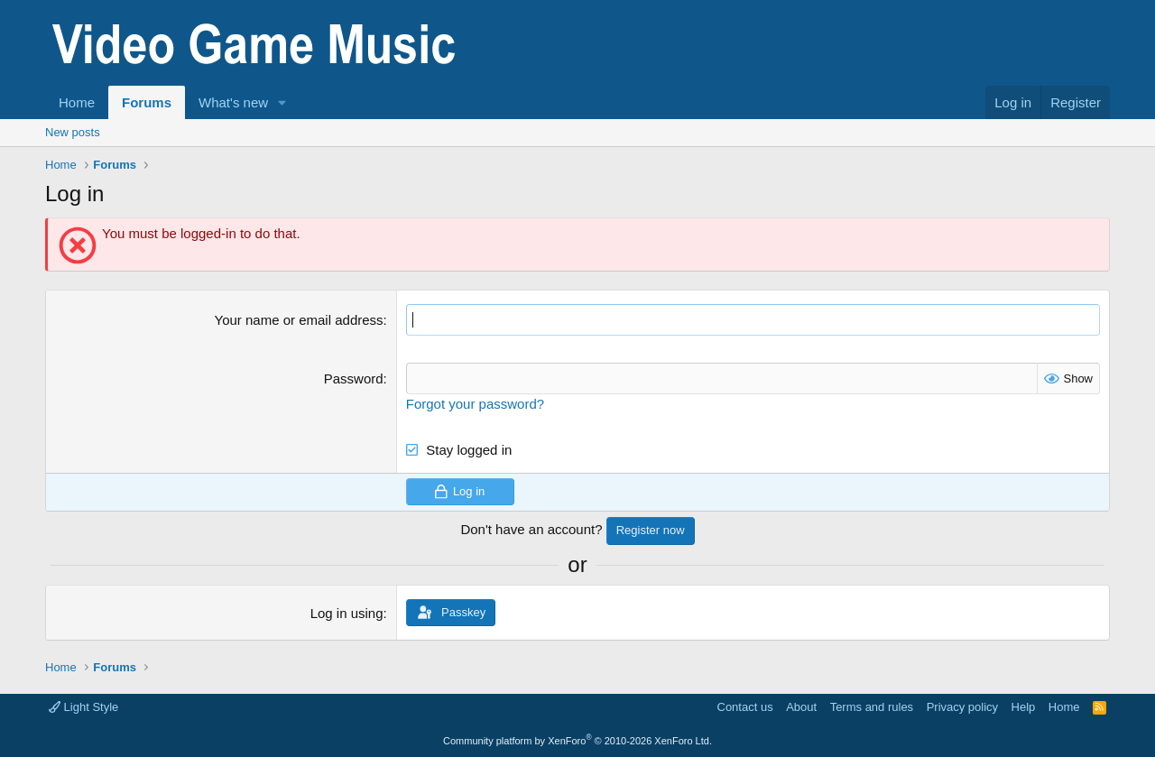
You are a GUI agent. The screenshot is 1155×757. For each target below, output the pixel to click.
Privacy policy (962, 707)
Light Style (83, 707)
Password (353, 378)
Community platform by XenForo (577, 740)
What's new (233, 102)
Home (77, 102)
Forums (146, 102)
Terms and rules (871, 707)
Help (1024, 707)
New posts (72, 132)
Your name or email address (299, 320)
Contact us (745, 707)
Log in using (346, 613)
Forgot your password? (475, 403)
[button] (282, 102)
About (801, 707)
